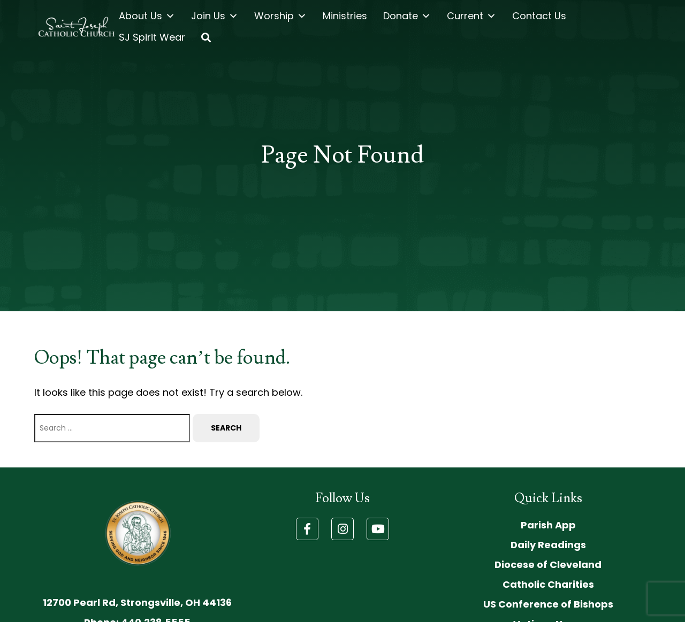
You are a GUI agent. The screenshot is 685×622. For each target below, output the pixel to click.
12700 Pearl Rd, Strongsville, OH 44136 (137, 602)
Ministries (345, 15)
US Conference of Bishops (548, 604)
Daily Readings (548, 544)
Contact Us (539, 15)
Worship (280, 16)
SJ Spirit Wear (152, 37)
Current (471, 16)
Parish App (548, 525)
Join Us (214, 16)
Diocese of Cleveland (548, 564)
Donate (407, 16)
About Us (147, 16)
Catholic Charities (548, 584)
